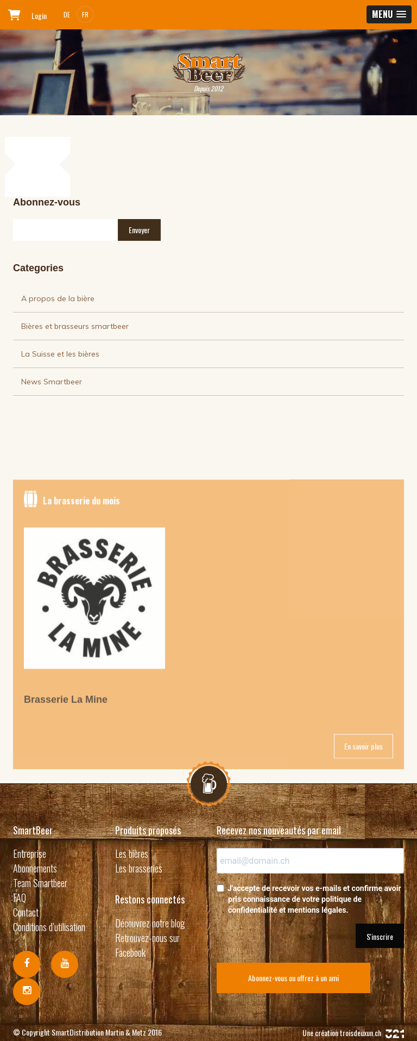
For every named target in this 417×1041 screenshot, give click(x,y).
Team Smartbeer (40, 883)
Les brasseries (138, 868)
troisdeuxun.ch (372, 1032)
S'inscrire (380, 936)
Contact (26, 912)
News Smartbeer (51, 382)
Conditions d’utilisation (49, 927)
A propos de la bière (57, 298)
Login (39, 15)
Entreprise (29, 853)
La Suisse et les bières (60, 354)
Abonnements (35, 868)
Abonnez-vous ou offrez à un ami (293, 977)
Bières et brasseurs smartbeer (75, 326)
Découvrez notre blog (150, 923)
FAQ (19, 897)
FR (85, 14)
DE (67, 14)
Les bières (131, 853)
